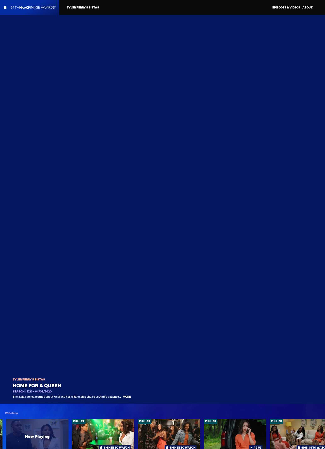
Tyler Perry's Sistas (29, 379)
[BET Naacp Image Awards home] (33, 7)
